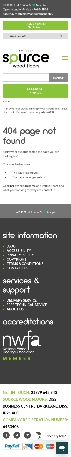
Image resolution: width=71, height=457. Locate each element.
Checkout (35, 91)
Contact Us (17, 268)
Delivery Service (22, 300)
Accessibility (19, 250)
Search (58, 77)
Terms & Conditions (25, 264)
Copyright (17, 259)
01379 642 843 (35, 25)
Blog (11, 246)
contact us (48, 190)
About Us (15, 309)
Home (6, 101)
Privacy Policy (20, 255)
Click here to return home (19, 185)
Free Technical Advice (27, 305)
